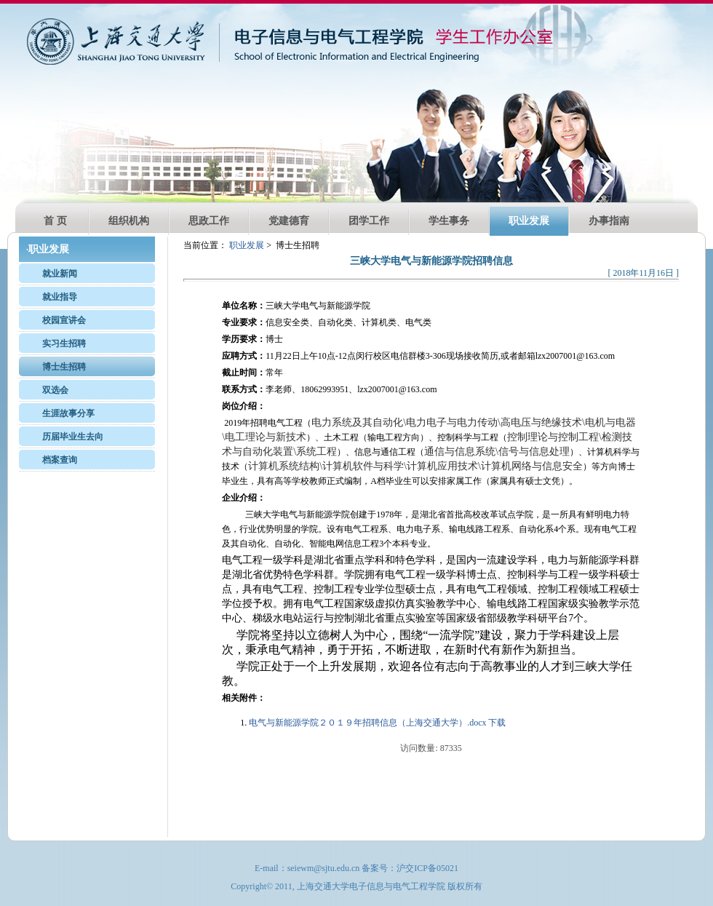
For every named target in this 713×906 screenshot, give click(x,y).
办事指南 (609, 220)
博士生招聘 (64, 367)
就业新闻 (59, 274)
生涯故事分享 (68, 413)
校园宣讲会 (64, 320)
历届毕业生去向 (72, 437)
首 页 (55, 220)
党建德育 (288, 220)
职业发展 (529, 220)
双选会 (55, 390)
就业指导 (59, 297)
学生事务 (449, 220)
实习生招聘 (64, 343)
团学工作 (368, 220)
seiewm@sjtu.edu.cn (323, 868)
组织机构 (128, 220)
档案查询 (59, 460)
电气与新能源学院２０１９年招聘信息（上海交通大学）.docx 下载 (377, 723)
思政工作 (208, 220)
